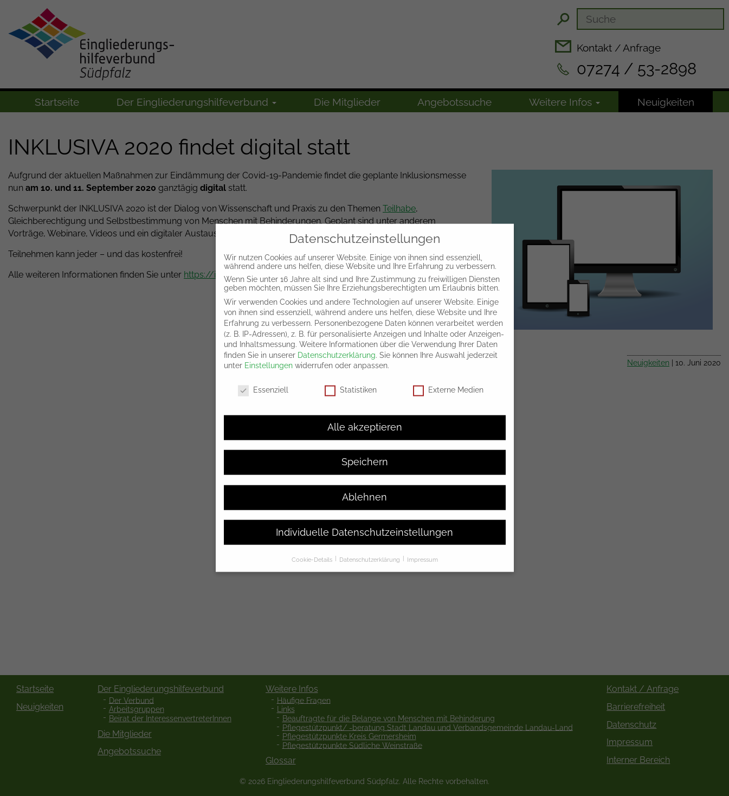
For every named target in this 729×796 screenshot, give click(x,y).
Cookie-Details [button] (313, 551)
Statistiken (351, 381)
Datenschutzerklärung (337, 346)
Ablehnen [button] (364, 488)
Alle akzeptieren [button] (364, 418)
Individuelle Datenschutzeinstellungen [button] (364, 523)
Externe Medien (448, 381)
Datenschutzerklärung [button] (370, 551)
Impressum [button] (422, 551)
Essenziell (263, 381)
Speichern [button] (364, 453)
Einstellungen (268, 357)
